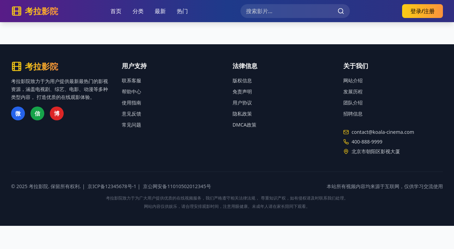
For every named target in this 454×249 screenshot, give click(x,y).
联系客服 (131, 80)
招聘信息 (353, 113)
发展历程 (353, 91)
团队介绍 (353, 102)
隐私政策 (242, 113)
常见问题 (131, 124)
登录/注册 (422, 11)
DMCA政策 (244, 124)
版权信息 (242, 80)
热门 (182, 11)
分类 (138, 11)
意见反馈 (131, 113)
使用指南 (131, 102)
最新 (160, 11)
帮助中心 (131, 91)
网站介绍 (353, 80)
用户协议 (242, 102)
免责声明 (242, 91)
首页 (115, 11)
